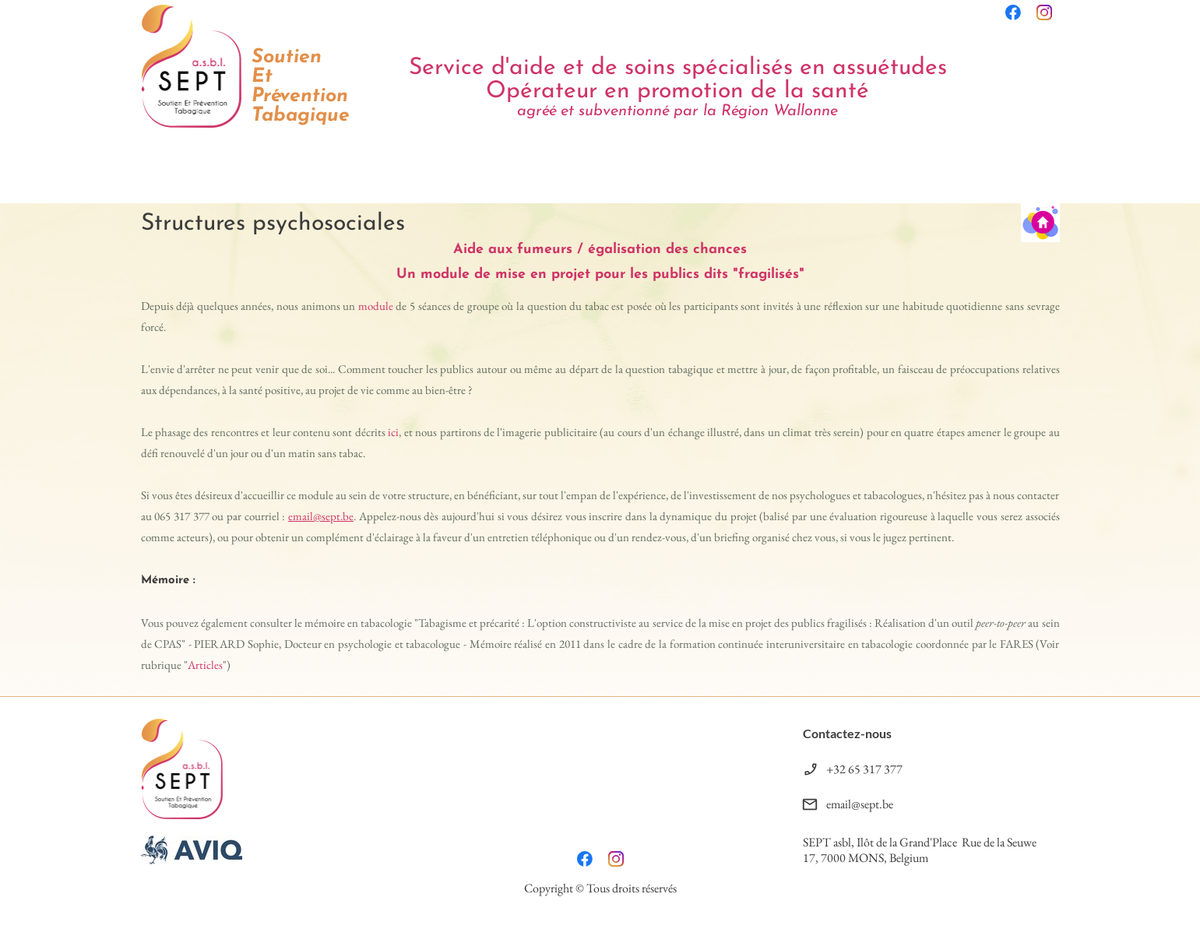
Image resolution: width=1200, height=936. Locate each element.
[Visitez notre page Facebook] (1013, 12)
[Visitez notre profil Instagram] (1044, 12)
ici (393, 431)
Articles (205, 664)
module (375, 305)
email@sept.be (321, 515)
